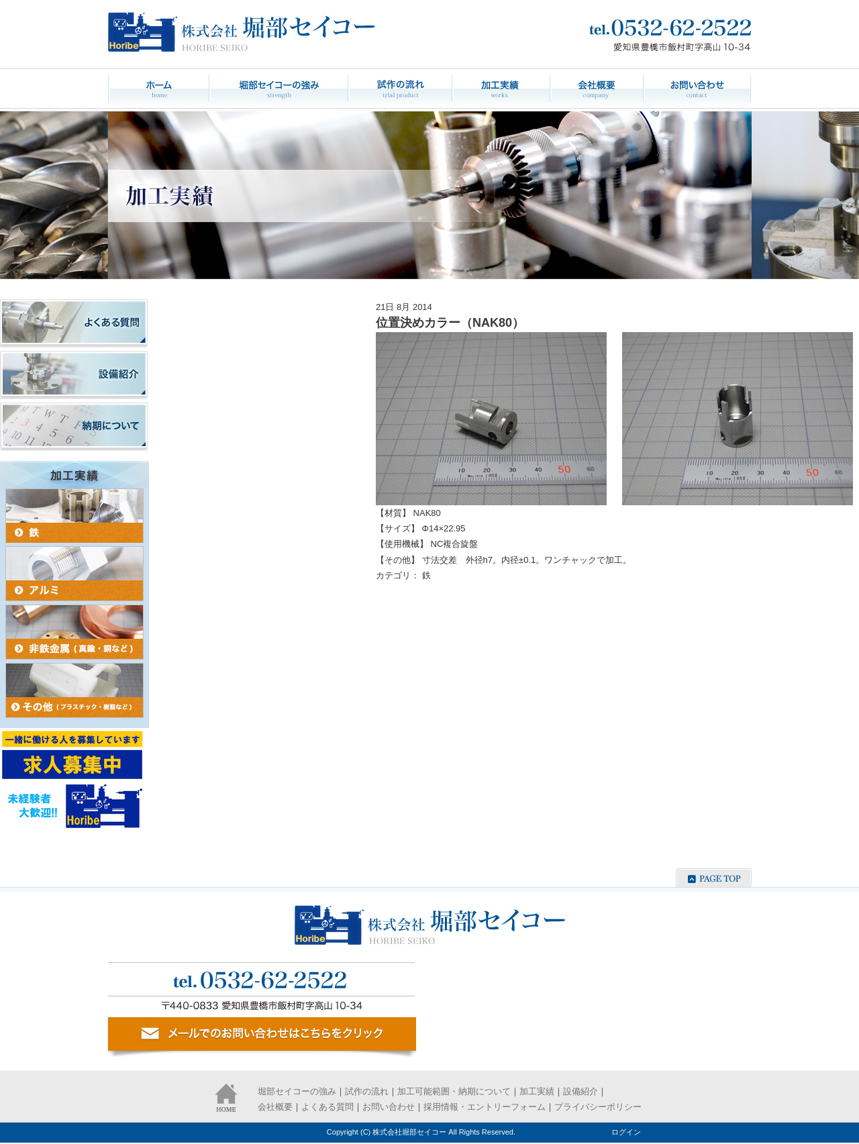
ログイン (626, 1132)
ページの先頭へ (714, 877)
